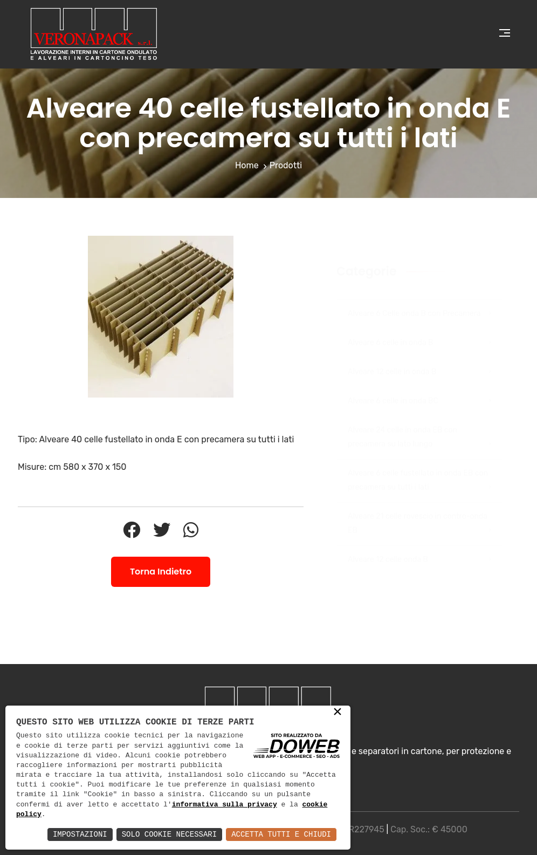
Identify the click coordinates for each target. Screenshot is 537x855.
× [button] (337, 713)
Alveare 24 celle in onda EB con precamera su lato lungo (419, 428)
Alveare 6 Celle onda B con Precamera (419, 303)
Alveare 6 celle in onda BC (419, 391)
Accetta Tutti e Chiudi (281, 834)
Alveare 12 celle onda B (419, 549)
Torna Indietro (160, 571)
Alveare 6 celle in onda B (419, 332)
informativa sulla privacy (224, 805)
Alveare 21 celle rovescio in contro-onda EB (419, 514)
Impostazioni (80, 834)
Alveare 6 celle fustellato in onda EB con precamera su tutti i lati (419, 471)
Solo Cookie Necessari (169, 834)
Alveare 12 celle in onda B (419, 361)
